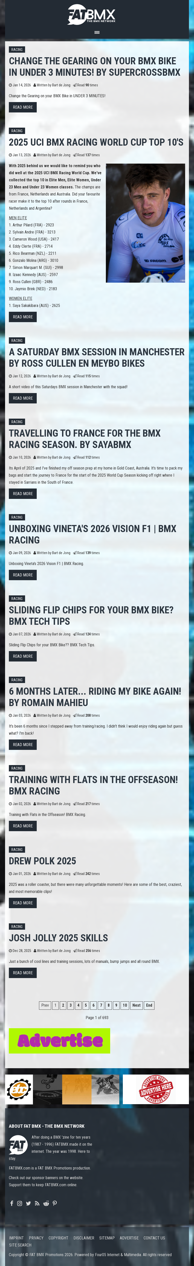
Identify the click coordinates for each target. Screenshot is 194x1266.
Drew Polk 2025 (42, 861)
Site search (20, 1245)
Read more (23, 107)
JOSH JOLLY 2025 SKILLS (58, 938)
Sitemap (107, 1238)
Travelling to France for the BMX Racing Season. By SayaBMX (85, 438)
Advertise (129, 1238)
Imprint (16, 1238)
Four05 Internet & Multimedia (118, 1254)
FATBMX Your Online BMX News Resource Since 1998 (97, 13)
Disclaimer (83, 1238)
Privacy (36, 1238)
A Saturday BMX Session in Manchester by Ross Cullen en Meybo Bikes (97, 357)
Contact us (154, 1238)
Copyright (58, 1238)
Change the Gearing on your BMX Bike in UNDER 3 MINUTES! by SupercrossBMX (94, 66)
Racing (17, 50)
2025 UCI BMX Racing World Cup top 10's (96, 142)
